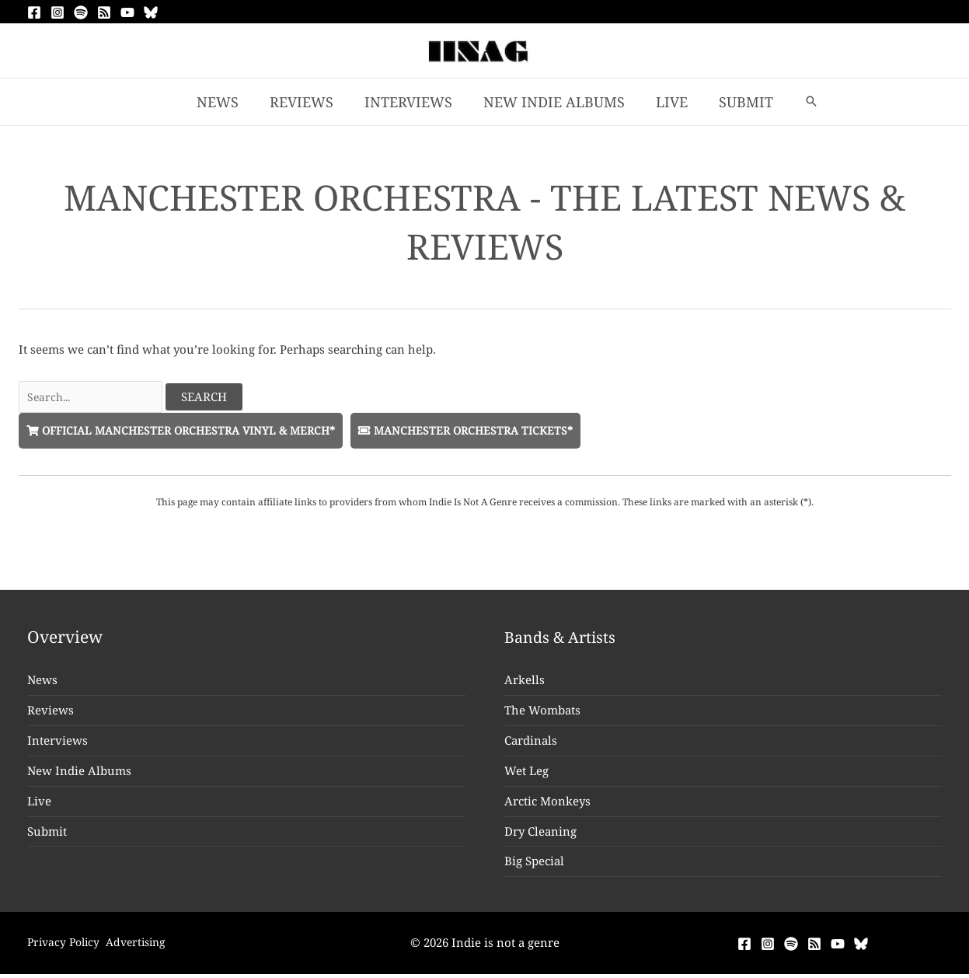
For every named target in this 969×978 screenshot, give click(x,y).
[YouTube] (127, 12)
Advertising (149, 946)
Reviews (50, 713)
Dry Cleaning (540, 834)
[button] (802, 102)
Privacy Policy (66, 946)
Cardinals (530, 744)
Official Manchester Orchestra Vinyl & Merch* (189, 433)
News (42, 683)
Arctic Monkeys (547, 804)
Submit (47, 834)
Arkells (524, 683)
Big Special (534, 864)
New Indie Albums (79, 774)
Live (39, 804)
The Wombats (542, 713)
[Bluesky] (151, 12)
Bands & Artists (563, 640)
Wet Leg (526, 774)
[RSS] (104, 12)
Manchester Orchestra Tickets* (488, 433)
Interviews (57, 744)
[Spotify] (81, 12)
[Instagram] (57, 12)
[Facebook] (34, 12)
